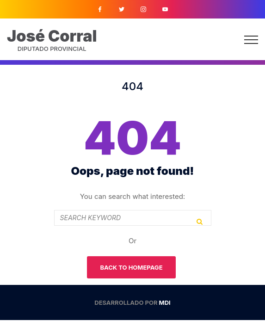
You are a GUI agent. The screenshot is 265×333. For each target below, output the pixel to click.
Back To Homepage (131, 267)
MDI (165, 302)
